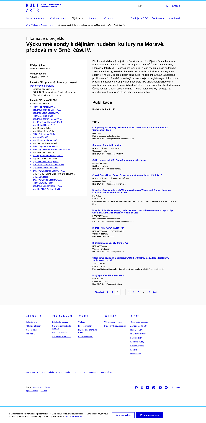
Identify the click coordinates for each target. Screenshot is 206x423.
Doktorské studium (59, 332)
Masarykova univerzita (42, 85)
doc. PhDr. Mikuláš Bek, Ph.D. (47, 110)
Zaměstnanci (158, 18)
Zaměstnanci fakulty (138, 326)
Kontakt (133, 350)
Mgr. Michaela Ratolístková (45, 168)
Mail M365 (30, 372)
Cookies (44, 391)
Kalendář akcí (31, 322)
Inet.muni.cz (94, 372)
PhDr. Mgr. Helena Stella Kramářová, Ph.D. (53, 149)
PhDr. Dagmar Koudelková (45, 146)
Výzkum (83, 315)
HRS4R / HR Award (138, 334)
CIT (80, 372)
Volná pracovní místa (113, 322)
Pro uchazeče (62, 315)
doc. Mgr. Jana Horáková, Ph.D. (48, 122)
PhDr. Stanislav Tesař (43, 183)
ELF (74, 372)
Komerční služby (137, 342)
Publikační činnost (85, 337)
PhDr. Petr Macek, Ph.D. (44, 107)
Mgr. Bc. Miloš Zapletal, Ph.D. (46, 189)
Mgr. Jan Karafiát (41, 137)
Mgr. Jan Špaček (40, 177)
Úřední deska (135, 354)
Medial (67, 372)
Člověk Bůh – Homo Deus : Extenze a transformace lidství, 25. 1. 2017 (127, 175)
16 (148, 292)
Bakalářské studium (60, 322)
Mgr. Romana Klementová (45, 140)
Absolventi (174, 18)
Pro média (30, 334)
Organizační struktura (139, 322)
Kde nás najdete (137, 346)
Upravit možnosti (73, 417)
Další (156, 292)
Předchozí (98, 292)
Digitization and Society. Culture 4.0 (110, 243)
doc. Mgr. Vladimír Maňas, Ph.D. (48, 155)
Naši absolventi (136, 330)
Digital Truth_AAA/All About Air (108, 228)
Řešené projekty (85, 326)
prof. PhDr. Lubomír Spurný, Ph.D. (49, 171)
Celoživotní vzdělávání (61, 337)
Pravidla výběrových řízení (115, 326)
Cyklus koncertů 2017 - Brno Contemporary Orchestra (119, 160)
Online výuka (106, 372)
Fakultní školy (136, 338)
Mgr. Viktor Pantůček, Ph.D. (45, 162)
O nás (134, 315)
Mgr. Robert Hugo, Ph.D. (44, 125)
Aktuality (34, 315)
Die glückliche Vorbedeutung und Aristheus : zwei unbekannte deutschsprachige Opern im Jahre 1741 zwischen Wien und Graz (132, 211)
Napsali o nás (31, 330)
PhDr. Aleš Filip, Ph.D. (43, 116)
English (176, 6)
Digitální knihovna (55, 372)
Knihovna (41, 372)
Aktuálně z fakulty (33, 326)
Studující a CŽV (139, 18)
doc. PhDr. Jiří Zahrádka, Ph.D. (47, 186)
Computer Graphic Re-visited (106, 145)
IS (85, 372)
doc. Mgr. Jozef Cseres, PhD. (46, 113)
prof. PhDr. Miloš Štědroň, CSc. (47, 180)
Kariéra (110, 315)
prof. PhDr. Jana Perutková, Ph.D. (48, 165)
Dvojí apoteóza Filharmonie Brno (108, 275)
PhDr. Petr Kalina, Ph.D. (44, 134)
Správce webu (32, 391)
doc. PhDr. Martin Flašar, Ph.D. (47, 119)
